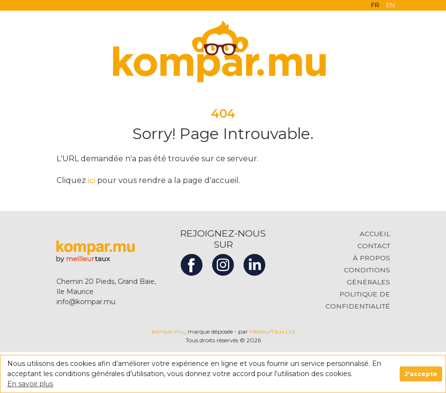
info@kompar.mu (80, 301)
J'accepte (420, 374)
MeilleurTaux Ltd (272, 331)
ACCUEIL (380, 234)
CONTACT (378, 246)
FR (375, 5)
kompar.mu (168, 331)
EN (390, 5)
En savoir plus (30, 383)
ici (91, 180)
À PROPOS (376, 258)
